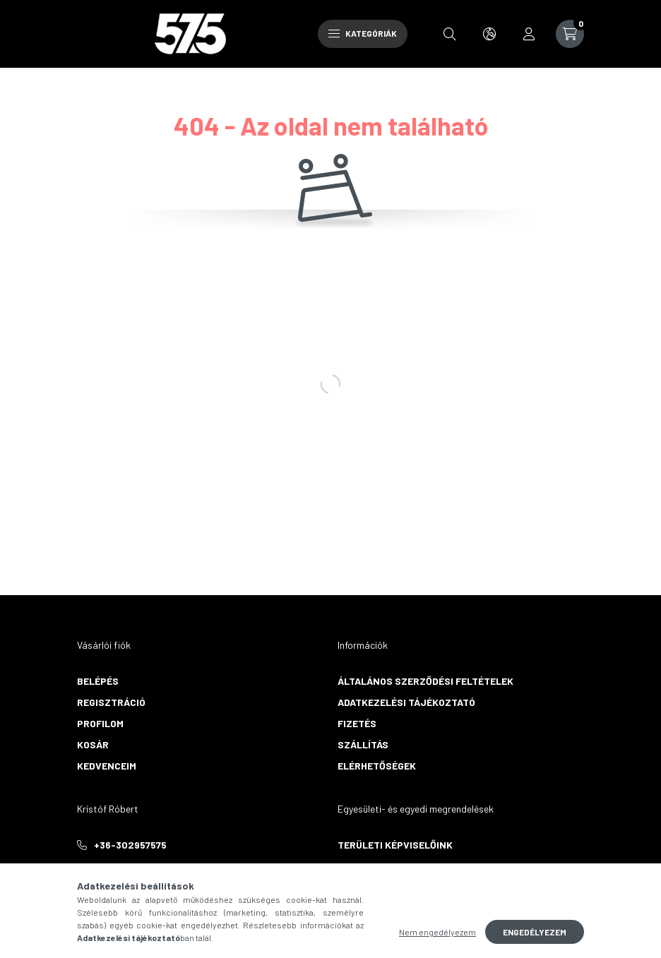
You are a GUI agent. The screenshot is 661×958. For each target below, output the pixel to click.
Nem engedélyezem (437, 932)
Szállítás (363, 744)
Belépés (98, 681)
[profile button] (529, 34)
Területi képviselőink (395, 845)
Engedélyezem (534, 932)
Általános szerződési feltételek (425, 681)
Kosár (93, 744)
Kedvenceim (106, 766)
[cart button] (570, 34)
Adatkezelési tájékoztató (406, 702)
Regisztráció (111, 702)
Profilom (100, 723)
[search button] (450, 34)
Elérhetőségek (377, 766)
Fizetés (357, 723)
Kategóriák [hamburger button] (362, 33)
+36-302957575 (130, 845)
